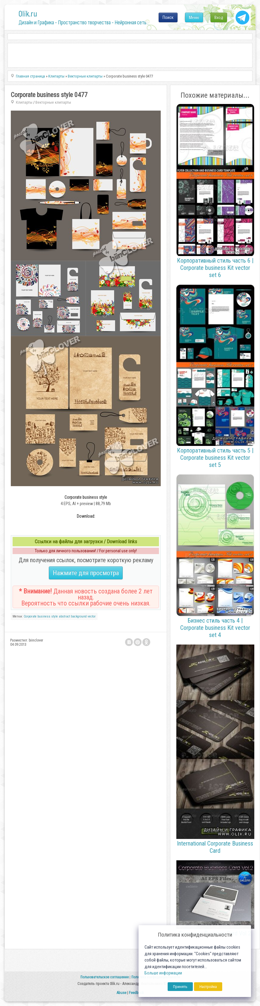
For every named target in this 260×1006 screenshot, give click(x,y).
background (79, 616)
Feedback (136, 992)
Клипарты (24, 102)
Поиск (168, 17)
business (43, 616)
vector (92, 616)
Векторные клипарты (53, 102)
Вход (218, 17)
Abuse (121, 992)
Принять (180, 986)
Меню (194, 17)
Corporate (30, 616)
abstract (64, 616)
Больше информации (163, 973)
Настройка (208, 986)
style (54, 616)
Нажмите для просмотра (86, 573)
